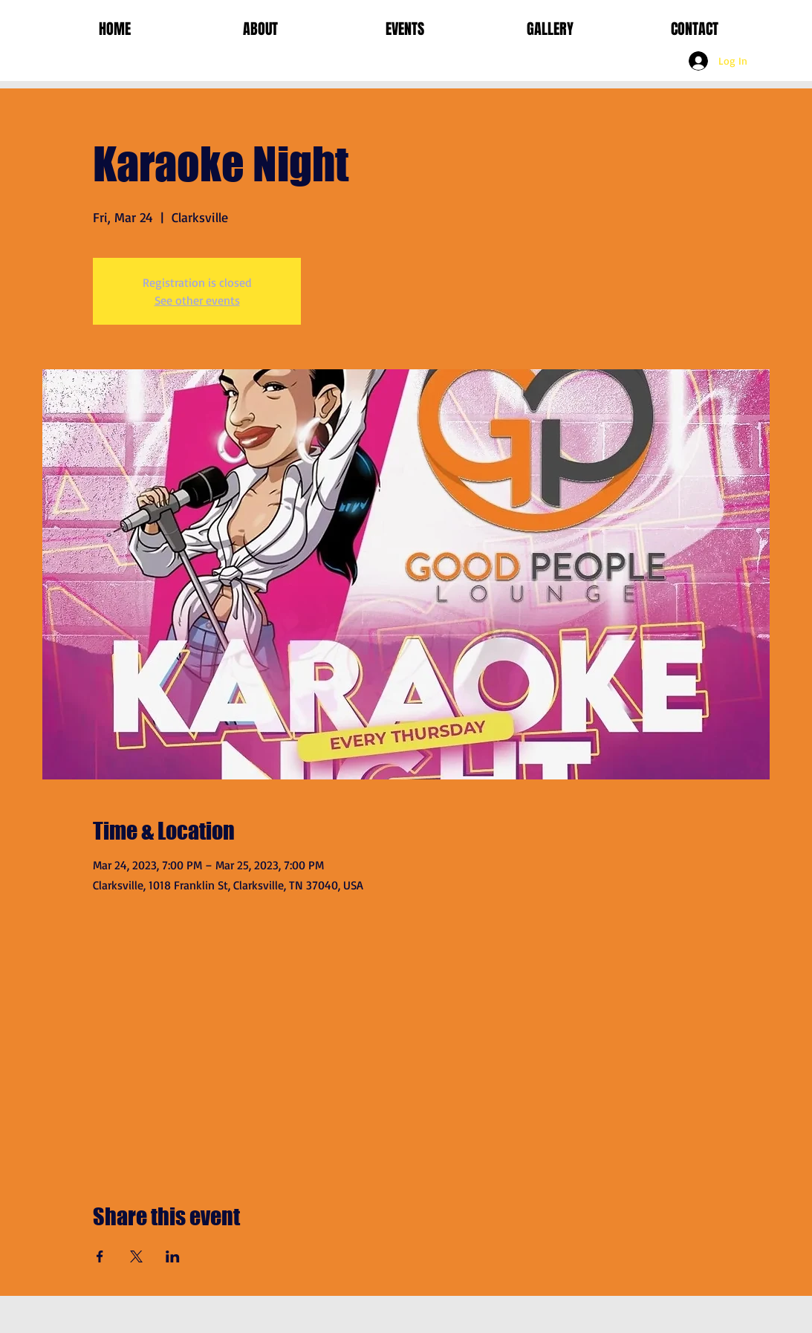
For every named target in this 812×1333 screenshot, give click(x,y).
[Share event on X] (136, 1256)
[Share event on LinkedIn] (173, 1256)
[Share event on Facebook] (100, 1256)
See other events (197, 300)
